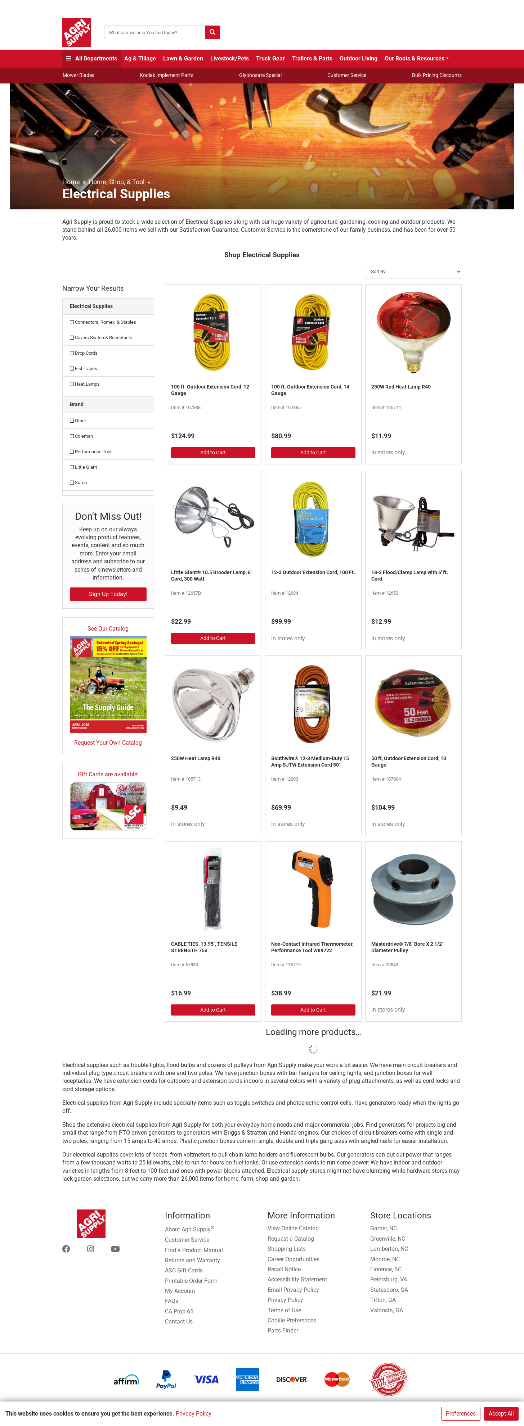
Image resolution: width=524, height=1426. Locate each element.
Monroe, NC (385, 1259)
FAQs (171, 1301)
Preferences (461, 1413)
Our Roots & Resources (414, 58)
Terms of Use (284, 1310)
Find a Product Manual (194, 1250)
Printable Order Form (191, 1280)
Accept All (501, 1413)
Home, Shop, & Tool (116, 182)
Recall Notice (284, 1269)
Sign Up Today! (108, 594)
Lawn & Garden (183, 58)
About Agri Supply (189, 1229)
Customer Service (346, 75)
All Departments (91, 58)
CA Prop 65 (179, 1311)
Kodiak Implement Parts (166, 75)
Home (71, 182)
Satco (78, 482)
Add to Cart (213, 452)
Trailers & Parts (312, 58)
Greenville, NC (387, 1238)
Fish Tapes (83, 368)
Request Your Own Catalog (108, 742)
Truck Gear (270, 58)
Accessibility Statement (297, 1279)
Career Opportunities (293, 1259)
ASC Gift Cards (184, 1270)
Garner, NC (383, 1228)
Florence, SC (386, 1269)
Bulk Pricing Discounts (437, 75)
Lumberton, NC (389, 1248)
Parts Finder (283, 1330)
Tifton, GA (383, 1299)
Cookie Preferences (292, 1320)
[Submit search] (212, 32)
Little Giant (83, 467)
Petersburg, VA (388, 1279)
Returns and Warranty (192, 1260)
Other (78, 420)
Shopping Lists (287, 1248)
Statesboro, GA (389, 1289)
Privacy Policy (193, 1413)
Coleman (81, 436)
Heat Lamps (85, 384)
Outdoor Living (358, 58)
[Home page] (76, 32)
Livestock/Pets (229, 58)
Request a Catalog (291, 1238)
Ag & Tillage (140, 58)
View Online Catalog (293, 1228)
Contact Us (179, 1321)
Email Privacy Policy (293, 1289)
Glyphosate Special (260, 75)
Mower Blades (78, 75)
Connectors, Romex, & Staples (103, 322)
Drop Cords (84, 353)
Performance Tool (90, 451)
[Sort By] (413, 271)
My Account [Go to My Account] (180, 1291)
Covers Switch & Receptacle (101, 337)
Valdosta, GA (386, 1310)
